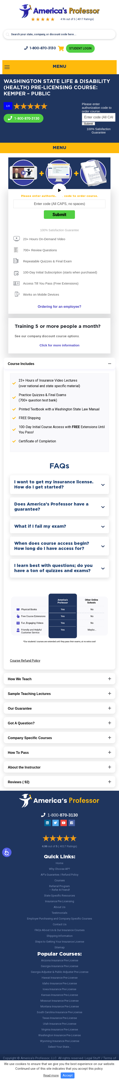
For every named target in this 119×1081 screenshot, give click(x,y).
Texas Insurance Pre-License (59, 1018)
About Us (59, 907)
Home (59, 863)
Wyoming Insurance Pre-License (59, 1041)
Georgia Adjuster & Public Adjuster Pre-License (59, 971)
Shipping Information (60, 935)
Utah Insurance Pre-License (59, 1023)
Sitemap (59, 947)
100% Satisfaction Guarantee (98, 130)
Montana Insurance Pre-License (59, 1006)
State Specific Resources (59, 895)
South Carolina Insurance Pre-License (59, 1012)
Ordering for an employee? (59, 306)
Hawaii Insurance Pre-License (59, 977)
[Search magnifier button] (8, 35)
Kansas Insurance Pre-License (59, 995)
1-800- (40, 48)
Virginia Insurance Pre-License (59, 1029)
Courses (59, 880)
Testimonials (59, 912)
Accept (68, 1075)
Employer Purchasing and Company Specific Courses (59, 918)
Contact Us (59, 924)
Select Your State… (59, 1046)
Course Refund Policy (25, 661)
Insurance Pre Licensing (59, 901)
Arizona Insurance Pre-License (59, 960)
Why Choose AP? (59, 868)
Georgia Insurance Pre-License (59, 966)
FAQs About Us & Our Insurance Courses (60, 930)
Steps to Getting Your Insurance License (59, 941)
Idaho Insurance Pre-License (59, 983)
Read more (51, 1075)
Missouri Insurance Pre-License (59, 1000)
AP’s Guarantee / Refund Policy (59, 874)
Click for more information (60, 345)
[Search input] (59, 34)
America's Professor (35, 1058)
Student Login (80, 48)
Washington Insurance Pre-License (59, 1035)
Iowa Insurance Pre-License (59, 989)
